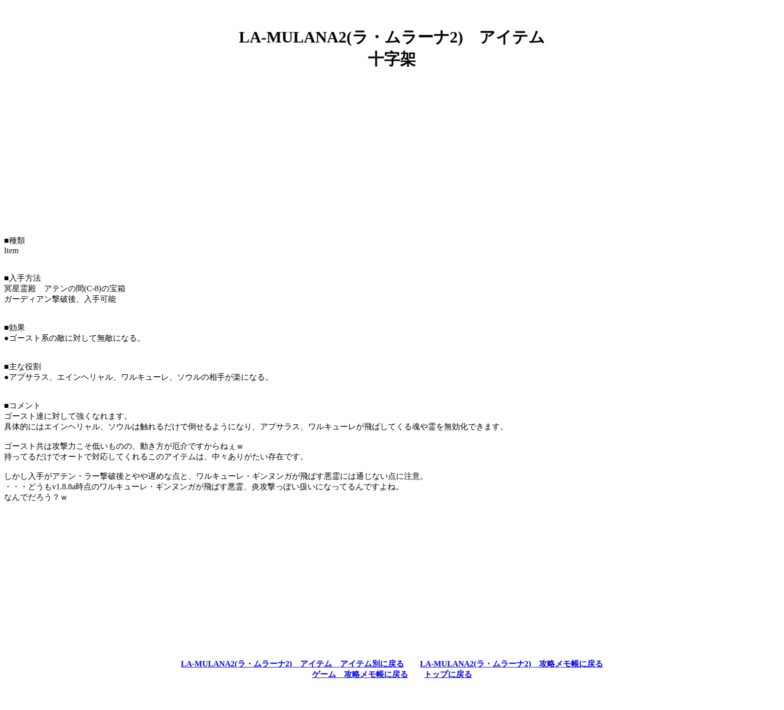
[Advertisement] (392, 149)
